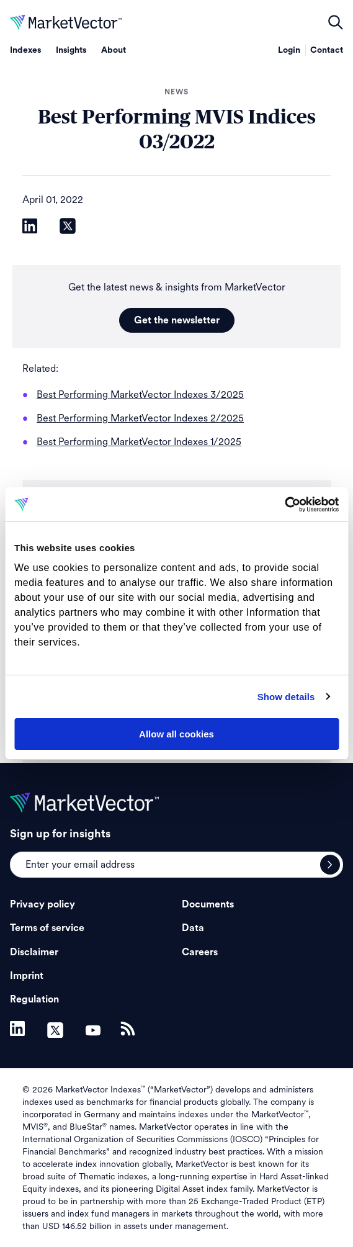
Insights (71, 50)
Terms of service (47, 928)
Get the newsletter (177, 320)
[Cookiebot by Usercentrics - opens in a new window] (284, 505)
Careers (200, 952)
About (113, 50)
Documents (208, 904)
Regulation (34, 999)
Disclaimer (34, 952)
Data (193, 928)
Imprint (26, 976)
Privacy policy (42, 904)
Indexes (25, 50)
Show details (286, 696)
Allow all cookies (176, 734)
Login (289, 50)
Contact (326, 50)
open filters (335, 22)
